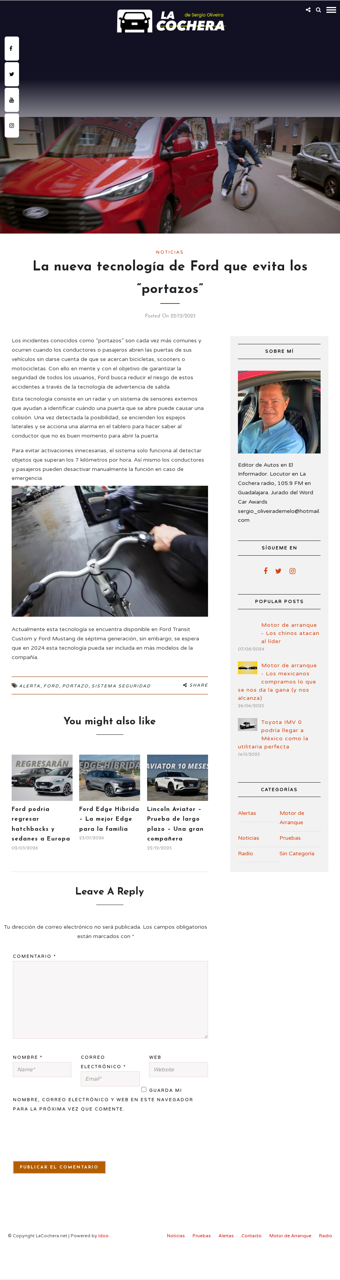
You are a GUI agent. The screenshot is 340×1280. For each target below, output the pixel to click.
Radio (245, 853)
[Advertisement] (170, 94)
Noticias (170, 252)
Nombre (28, 1057)
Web (155, 1057)
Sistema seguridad (121, 686)
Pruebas (290, 838)
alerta (29, 686)
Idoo (103, 1235)
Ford (51, 686)
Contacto (251, 1235)
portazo (75, 686)
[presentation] (56, 1141)
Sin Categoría (296, 853)
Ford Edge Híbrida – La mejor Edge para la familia (109, 819)
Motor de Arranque (291, 818)
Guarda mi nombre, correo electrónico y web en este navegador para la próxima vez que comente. (103, 1100)
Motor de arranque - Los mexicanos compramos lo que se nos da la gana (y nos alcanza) (277, 681)
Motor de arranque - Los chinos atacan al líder (290, 633)
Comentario (34, 956)
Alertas (247, 813)
